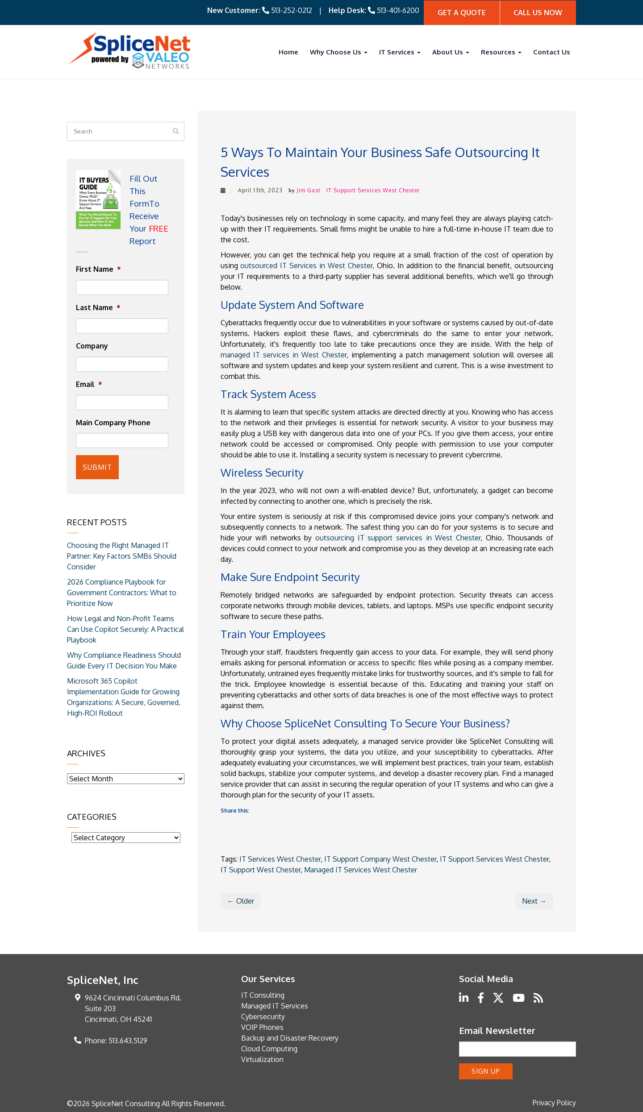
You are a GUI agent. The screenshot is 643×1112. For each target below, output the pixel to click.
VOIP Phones (262, 1026)
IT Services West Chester (280, 858)
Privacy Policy (554, 1101)
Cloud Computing (269, 1048)
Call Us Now (538, 12)
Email (89, 383)
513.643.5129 (128, 1040)
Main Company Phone (113, 421)
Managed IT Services (274, 1005)
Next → (534, 900)
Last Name (98, 307)
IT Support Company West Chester (380, 858)
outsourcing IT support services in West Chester (397, 536)
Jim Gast (309, 189)
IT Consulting (262, 994)
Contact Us (551, 51)
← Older (240, 900)
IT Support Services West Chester (373, 189)
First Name (98, 268)
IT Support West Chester (261, 869)
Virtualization (262, 1058)
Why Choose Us (338, 51)
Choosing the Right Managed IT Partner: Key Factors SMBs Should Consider (121, 554)
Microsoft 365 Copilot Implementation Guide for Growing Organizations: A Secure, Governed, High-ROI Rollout (123, 694)
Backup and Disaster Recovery (289, 1037)
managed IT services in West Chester (284, 353)
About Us (450, 51)
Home (288, 51)
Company (92, 345)
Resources (501, 51)
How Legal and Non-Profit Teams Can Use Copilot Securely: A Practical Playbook (125, 627)
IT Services (400, 51)
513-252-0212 (291, 9)
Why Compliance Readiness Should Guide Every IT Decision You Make (124, 658)
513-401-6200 (398, 9)
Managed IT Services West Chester (360, 869)
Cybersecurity (263, 1016)
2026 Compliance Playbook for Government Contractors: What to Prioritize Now (121, 590)
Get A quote (462, 12)
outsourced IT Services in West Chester (306, 264)
